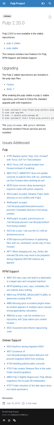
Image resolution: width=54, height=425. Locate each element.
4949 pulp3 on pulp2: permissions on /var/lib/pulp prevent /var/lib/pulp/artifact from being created (28, 222)
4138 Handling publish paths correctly (26, 363)
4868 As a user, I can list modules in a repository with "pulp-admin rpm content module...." (27, 319)
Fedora (10, 84)
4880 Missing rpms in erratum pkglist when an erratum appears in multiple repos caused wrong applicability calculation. (29, 307)
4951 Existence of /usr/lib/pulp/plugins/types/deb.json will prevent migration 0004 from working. (27, 355)
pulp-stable (12, 48)
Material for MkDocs (19, 415)
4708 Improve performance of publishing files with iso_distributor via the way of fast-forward (29, 243)
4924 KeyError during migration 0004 (25, 346)
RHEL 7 (10, 89)
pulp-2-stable (13, 43)
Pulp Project (14, 412)
